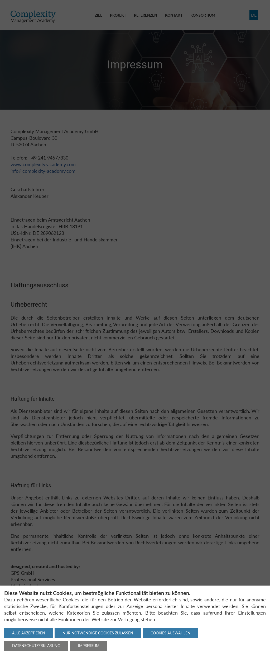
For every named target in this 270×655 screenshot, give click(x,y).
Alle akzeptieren (28, 633)
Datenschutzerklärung (36, 645)
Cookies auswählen (170, 633)
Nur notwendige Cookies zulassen (97, 633)
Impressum (88, 645)
